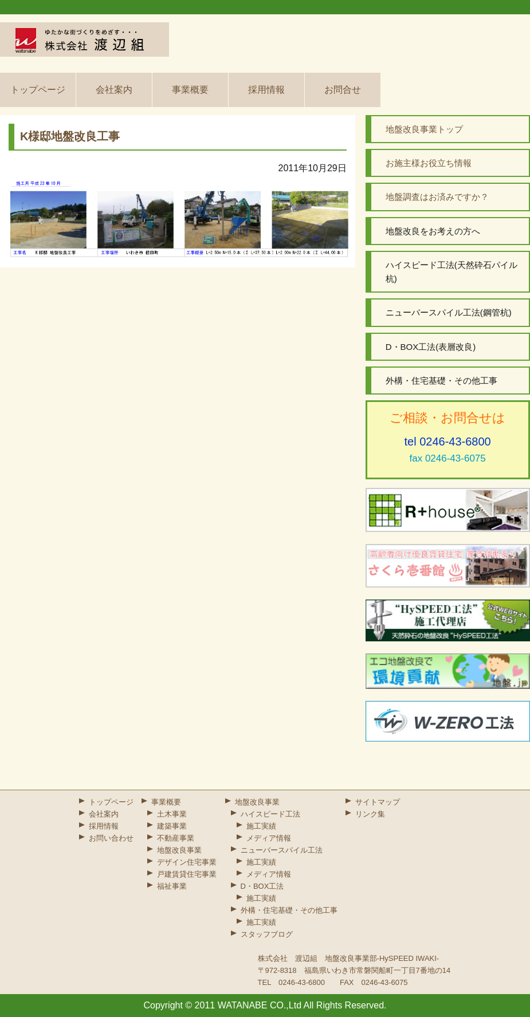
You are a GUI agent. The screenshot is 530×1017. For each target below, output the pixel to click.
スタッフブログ (267, 934)
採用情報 (266, 89)
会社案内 (114, 89)
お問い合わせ (111, 838)
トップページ (37, 89)
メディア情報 (268, 838)
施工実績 (261, 826)
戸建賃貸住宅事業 (187, 874)
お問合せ (342, 89)
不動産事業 (175, 838)
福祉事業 (172, 886)
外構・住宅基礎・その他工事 (289, 910)
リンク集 (370, 814)
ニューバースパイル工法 (282, 850)
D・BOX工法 (262, 886)
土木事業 (172, 814)
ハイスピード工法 (270, 814)
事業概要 (190, 89)
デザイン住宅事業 (187, 862)
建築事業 (172, 826)
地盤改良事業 (179, 850)
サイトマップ (377, 802)
